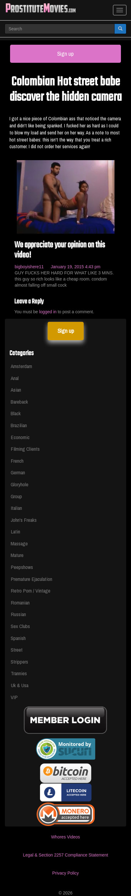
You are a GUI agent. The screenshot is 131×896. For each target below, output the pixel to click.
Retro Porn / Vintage (30, 590)
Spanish (18, 638)
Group (16, 496)
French (17, 460)
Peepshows (22, 566)
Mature (17, 555)
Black (16, 413)
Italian (16, 507)
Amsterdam (21, 366)
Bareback (19, 401)
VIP (14, 697)
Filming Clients (25, 448)
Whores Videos (65, 836)
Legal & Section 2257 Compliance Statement (65, 855)
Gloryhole (19, 484)
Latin (15, 531)
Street (17, 649)
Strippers (19, 661)
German (18, 472)
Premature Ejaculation (31, 578)
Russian (18, 614)
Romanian (20, 602)
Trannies (19, 673)
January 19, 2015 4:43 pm (75, 266)
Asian (16, 389)
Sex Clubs (20, 626)
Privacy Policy (65, 873)
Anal (15, 378)
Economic (20, 437)
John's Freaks (24, 519)
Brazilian (19, 425)
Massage (19, 543)
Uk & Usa (19, 685)
